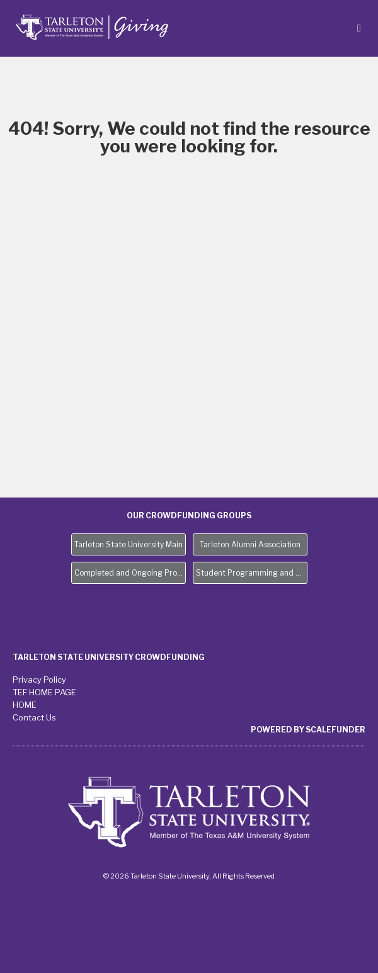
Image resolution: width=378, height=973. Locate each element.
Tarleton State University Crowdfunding (109, 657)
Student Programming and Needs (251, 573)
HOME (25, 705)
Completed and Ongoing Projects (130, 573)
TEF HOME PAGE (44, 692)
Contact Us (34, 717)
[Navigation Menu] (358, 28)
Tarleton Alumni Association (250, 544)
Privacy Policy (39, 679)
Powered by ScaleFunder (308, 729)
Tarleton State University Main (128, 544)
